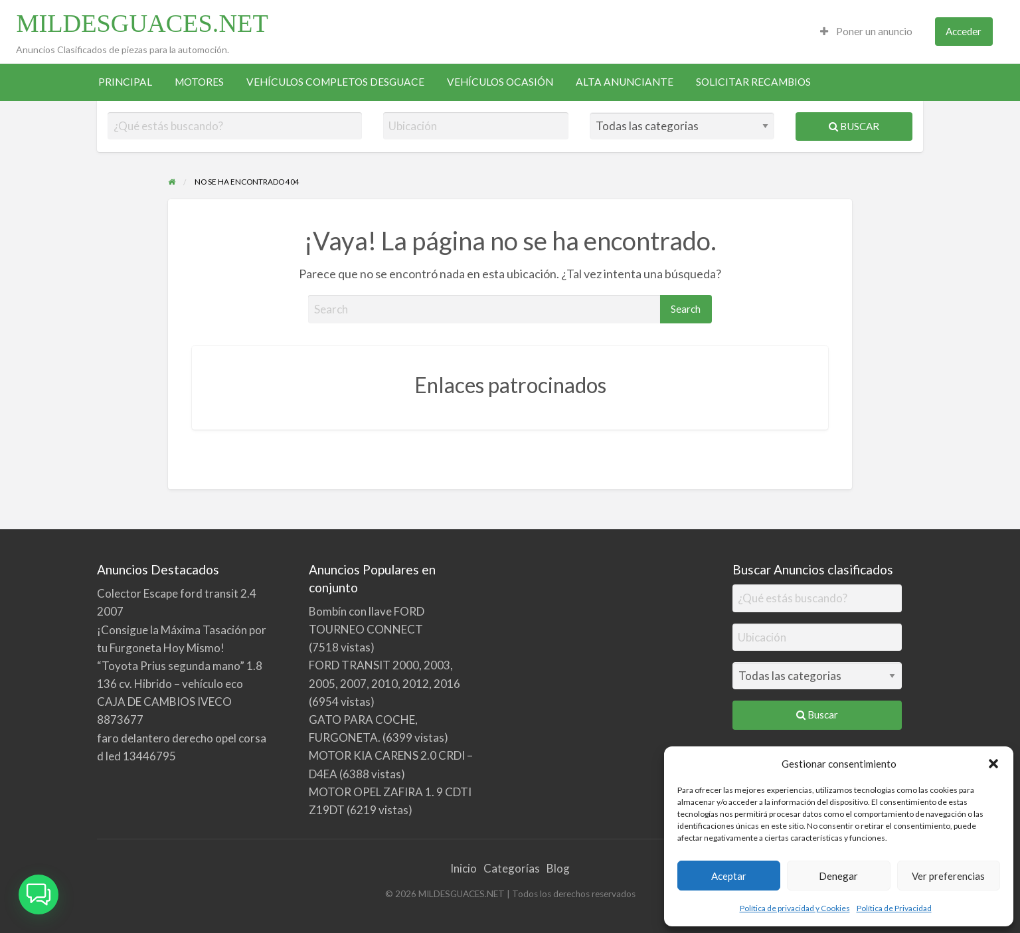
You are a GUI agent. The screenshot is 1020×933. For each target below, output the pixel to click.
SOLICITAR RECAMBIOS (753, 82)
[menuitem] (866, 31)
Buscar (854, 126)
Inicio (463, 868)
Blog (558, 868)
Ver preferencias (948, 876)
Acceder (963, 31)
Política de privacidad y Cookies (795, 908)
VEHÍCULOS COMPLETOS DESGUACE (335, 82)
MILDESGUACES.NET (142, 23)
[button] (993, 763)
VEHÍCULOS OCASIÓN (500, 82)
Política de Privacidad (894, 908)
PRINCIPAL (125, 82)
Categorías (511, 868)
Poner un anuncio (866, 31)
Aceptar (728, 876)
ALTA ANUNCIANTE (624, 82)
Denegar (838, 876)
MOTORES (199, 82)
